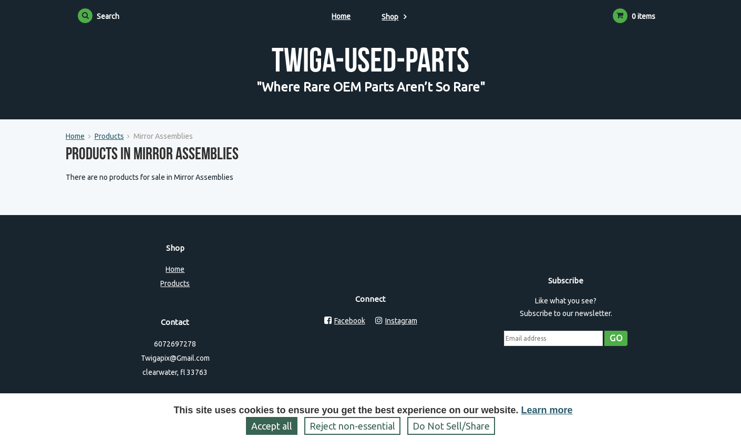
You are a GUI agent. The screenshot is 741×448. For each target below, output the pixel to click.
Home (341, 16)
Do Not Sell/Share (451, 426)
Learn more (547, 410)
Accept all (271, 426)
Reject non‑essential (352, 426)
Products (109, 136)
